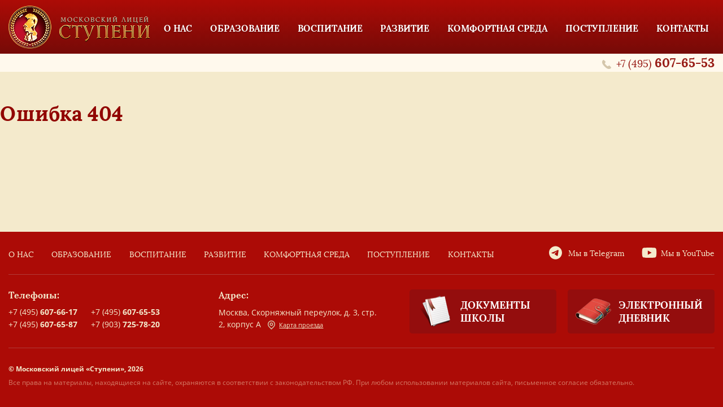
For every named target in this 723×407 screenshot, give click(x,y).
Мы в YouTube (688, 253)
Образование (81, 254)
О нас (21, 254)
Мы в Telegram (596, 253)
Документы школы (470, 311)
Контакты (471, 254)
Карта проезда (295, 325)
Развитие (225, 254)
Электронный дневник (635, 311)
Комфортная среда (307, 254)
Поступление (398, 254)
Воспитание (157, 254)
